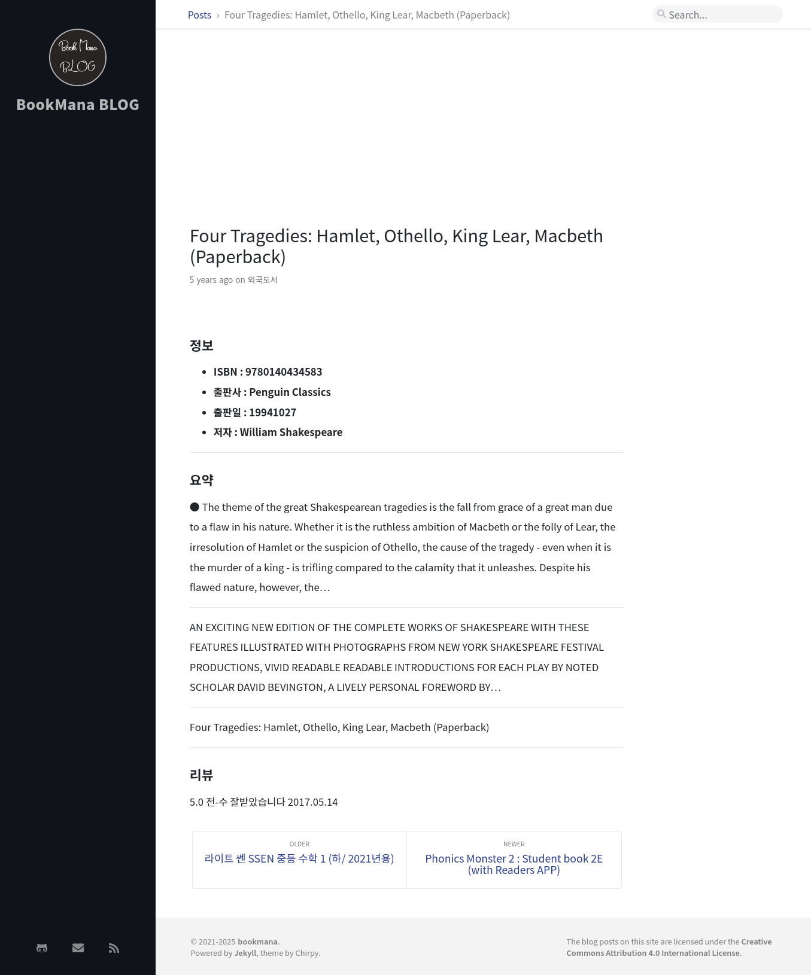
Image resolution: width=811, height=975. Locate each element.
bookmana (258, 941)
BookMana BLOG (78, 103)
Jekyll (245, 952)
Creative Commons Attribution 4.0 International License (668, 947)
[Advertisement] (78, 312)
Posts (201, 14)
